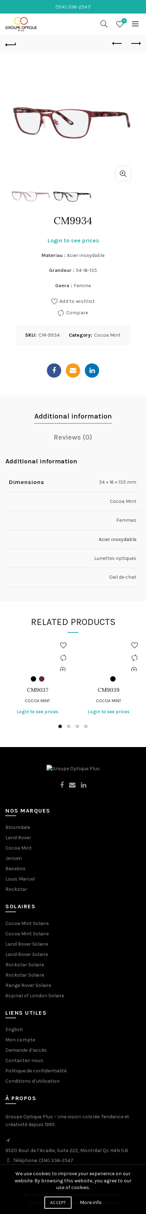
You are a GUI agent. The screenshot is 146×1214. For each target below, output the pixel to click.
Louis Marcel (20, 879)
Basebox (15, 869)
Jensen (13, 858)
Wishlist (124, 21)
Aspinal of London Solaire (34, 996)
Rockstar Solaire (24, 965)
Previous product (117, 43)
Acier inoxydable (117, 539)
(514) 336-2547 (56, 1160)
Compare (77, 313)
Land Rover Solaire (26, 944)
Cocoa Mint (107, 335)
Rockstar (16, 889)
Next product (135, 43)
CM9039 (109, 690)
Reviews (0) (73, 437)
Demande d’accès (26, 1050)
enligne (103, 1203)
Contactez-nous (24, 1060)
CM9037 (37, 690)
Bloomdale (17, 827)
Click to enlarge (123, 173)
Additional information (73, 416)
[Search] (104, 24)
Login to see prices (73, 240)
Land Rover (18, 838)
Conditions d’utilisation (32, 1081)
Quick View (63, 670)
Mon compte (20, 1040)
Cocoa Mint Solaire (27, 923)
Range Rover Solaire (28, 985)
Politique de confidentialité (36, 1071)
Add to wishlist (77, 301)
